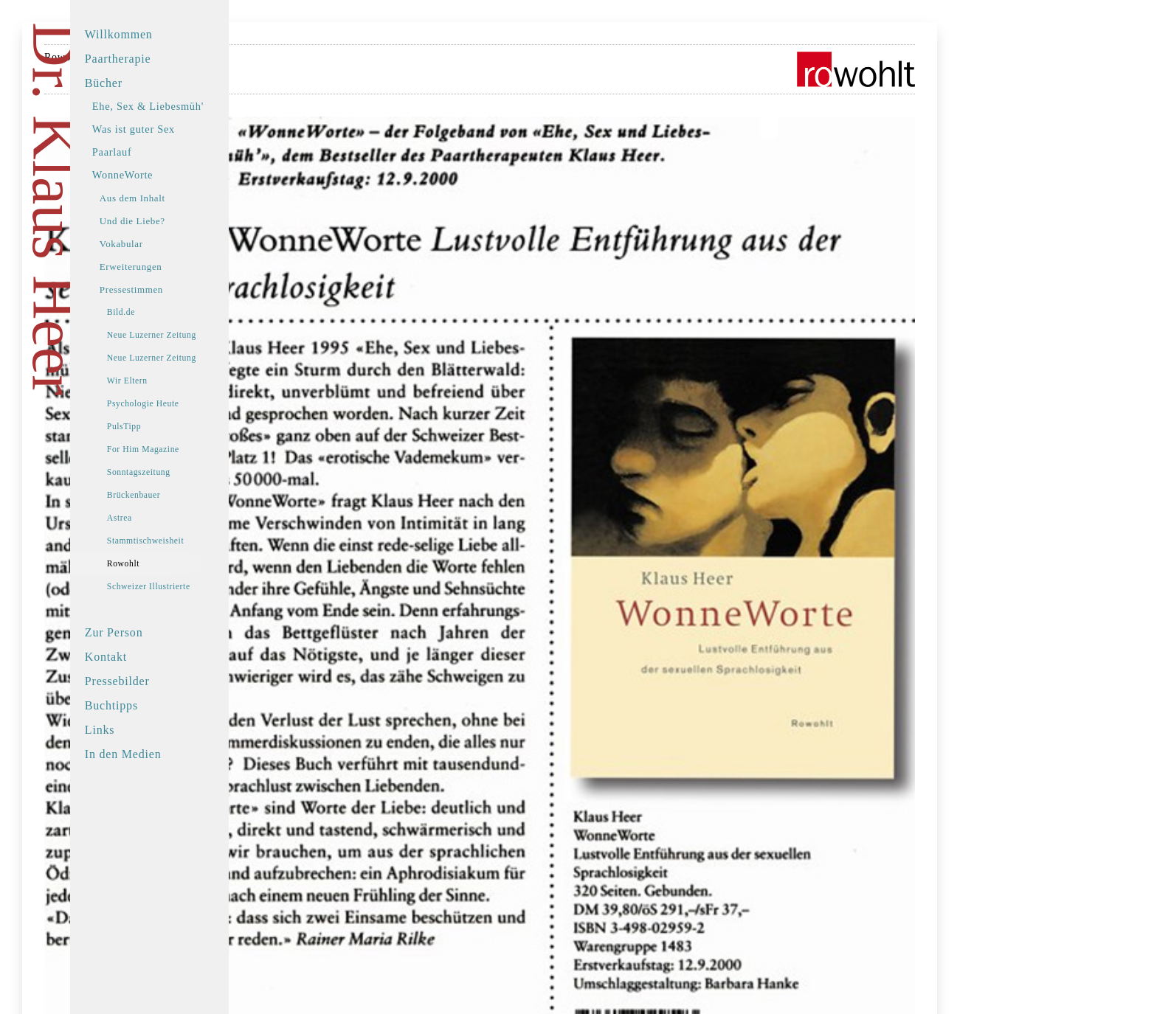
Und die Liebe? (169, 220)
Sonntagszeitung (175, 472)
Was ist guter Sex (170, 129)
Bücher (140, 83)
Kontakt (143, 656)
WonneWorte (159, 175)
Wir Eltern (164, 381)
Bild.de (158, 312)
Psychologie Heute (180, 404)
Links (136, 729)
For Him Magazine (180, 449)
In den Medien (160, 754)
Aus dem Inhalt (169, 198)
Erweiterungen (168, 266)
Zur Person (151, 632)
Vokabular (158, 243)
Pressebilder (154, 681)
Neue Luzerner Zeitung (188, 335)
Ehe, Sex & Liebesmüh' (185, 106)
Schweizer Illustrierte (185, 586)
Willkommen (156, 34)
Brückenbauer (170, 495)
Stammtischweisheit (182, 541)
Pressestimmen (168, 289)
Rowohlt (160, 564)
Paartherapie (155, 58)
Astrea (156, 518)
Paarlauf (149, 152)
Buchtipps (148, 705)
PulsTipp (161, 426)
